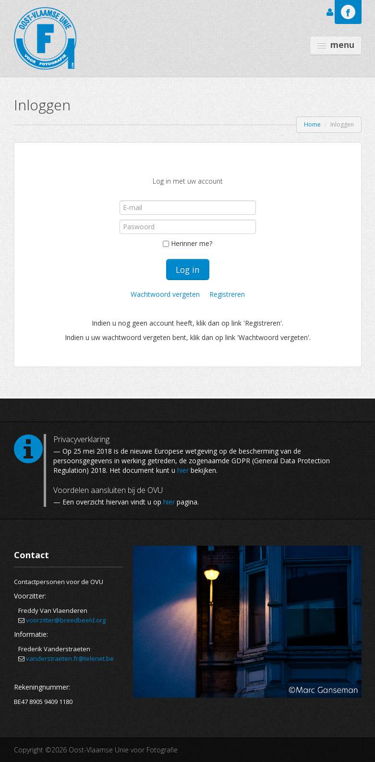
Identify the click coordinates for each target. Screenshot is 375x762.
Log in (188, 269)
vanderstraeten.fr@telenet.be (70, 658)
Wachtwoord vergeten (166, 294)
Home (312, 124)
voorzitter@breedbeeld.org (66, 620)
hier (183, 470)
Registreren (227, 294)
